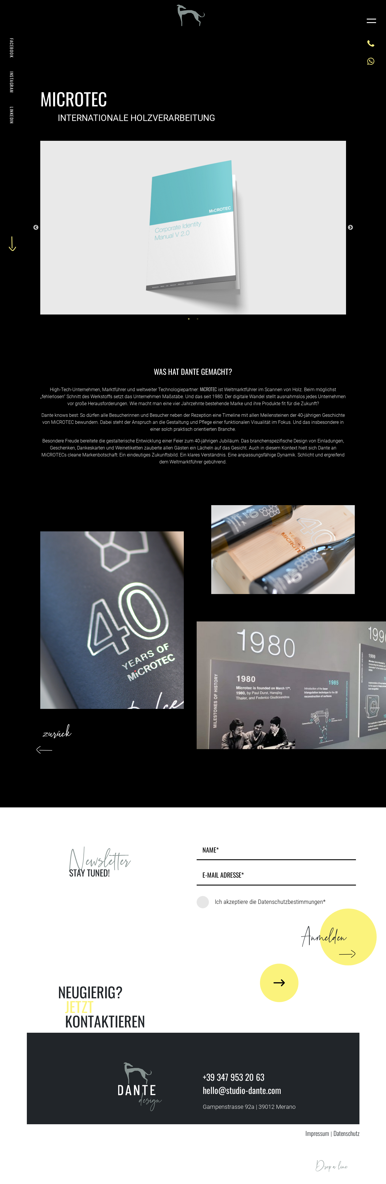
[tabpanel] (193, 228)
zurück (57, 736)
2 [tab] (197, 319)
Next (350, 228)
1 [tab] (189, 319)
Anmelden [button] (325, 942)
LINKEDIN (12, 115)
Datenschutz (346, 1133)
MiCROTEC (208, 389)
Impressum (317, 1133)
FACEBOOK (12, 48)
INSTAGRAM (12, 82)
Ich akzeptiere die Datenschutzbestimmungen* (270, 901)
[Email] (276, 876)
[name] (276, 851)
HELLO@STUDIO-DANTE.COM (352, 1173)
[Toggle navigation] (371, 20)
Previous (36, 228)
